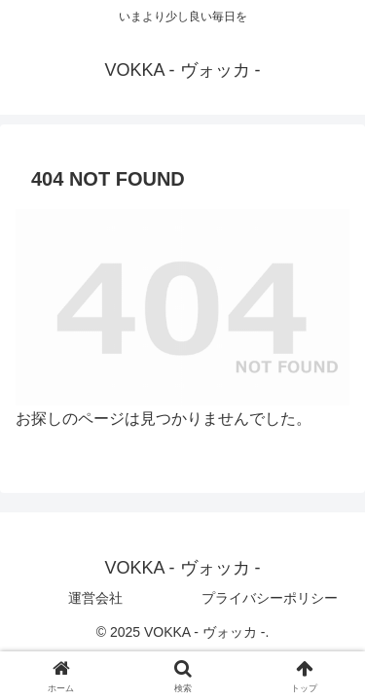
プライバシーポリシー (269, 598)
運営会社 (95, 598)
